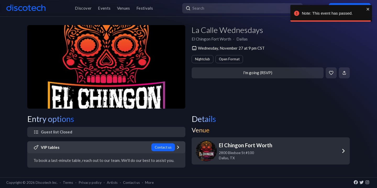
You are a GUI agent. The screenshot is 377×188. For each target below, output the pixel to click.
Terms (68, 182)
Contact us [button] (131, 182)
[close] (368, 9)
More (149, 182)
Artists (112, 182)
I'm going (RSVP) (257, 72)
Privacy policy (90, 182)
